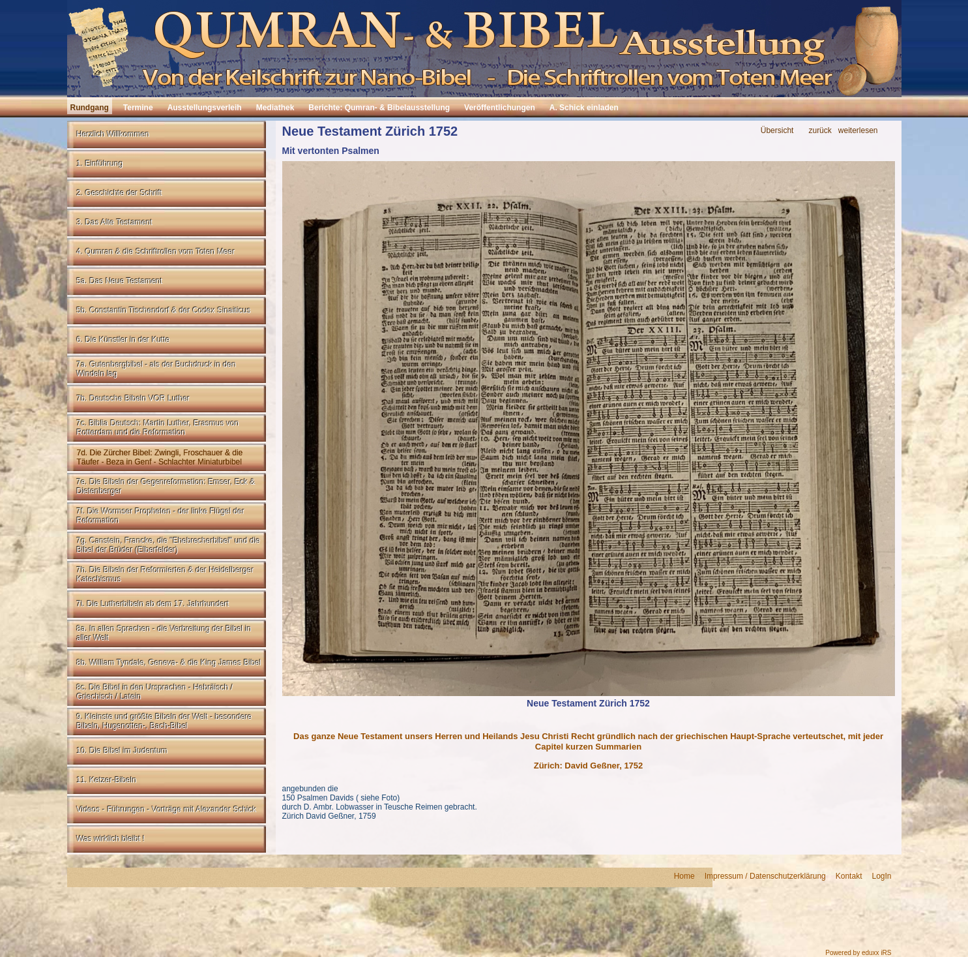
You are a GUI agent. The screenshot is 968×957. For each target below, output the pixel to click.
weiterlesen (858, 131)
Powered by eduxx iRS (858, 952)
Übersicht (777, 131)
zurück (819, 131)
